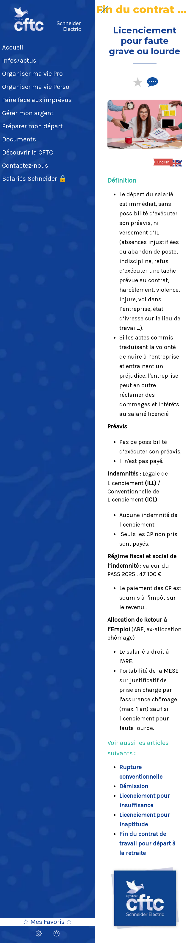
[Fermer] (104, 9)
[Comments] (152, 82)
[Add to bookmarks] (137, 82)
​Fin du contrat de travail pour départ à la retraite (147, 843)
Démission (133, 786)
